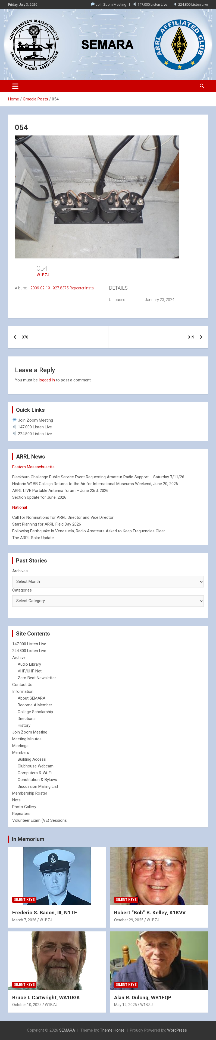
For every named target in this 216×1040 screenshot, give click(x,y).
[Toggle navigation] (15, 86)
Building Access (32, 759)
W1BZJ (43, 275)
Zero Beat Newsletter (37, 677)
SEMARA (67, 1030)
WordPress (177, 1030)
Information (22, 691)
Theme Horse (112, 1030)
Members (20, 752)
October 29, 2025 (128, 920)
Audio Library (29, 664)
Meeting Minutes (27, 738)
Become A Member (35, 705)
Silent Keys (24, 900)
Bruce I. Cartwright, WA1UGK (46, 997)
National (19, 507)
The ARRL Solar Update (33, 537)
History (24, 725)
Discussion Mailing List (38, 786)
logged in (47, 380)
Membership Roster (29, 793)
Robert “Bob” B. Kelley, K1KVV (150, 912)
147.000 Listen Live (150, 4)
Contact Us (22, 684)
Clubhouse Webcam (36, 766)
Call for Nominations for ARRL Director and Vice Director (63, 517)
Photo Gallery (24, 806)
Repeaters (21, 813)
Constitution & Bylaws (37, 779)
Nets (16, 800)
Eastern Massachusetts (33, 466)
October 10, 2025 (27, 1005)
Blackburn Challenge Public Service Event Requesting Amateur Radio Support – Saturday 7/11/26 (98, 477)
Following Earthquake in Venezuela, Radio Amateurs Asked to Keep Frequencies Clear (88, 531)
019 (191, 337)
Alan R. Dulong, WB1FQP (142, 997)
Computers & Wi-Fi (35, 772)
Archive (19, 657)
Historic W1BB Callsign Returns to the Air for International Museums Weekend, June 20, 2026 (95, 483)
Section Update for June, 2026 (39, 497)
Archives (20, 570)
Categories (22, 590)
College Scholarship (35, 711)
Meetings (20, 745)
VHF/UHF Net (30, 671)
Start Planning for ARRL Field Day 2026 (46, 524)
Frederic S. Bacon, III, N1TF (44, 912)
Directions (27, 718)
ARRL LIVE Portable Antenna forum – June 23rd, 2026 (60, 490)
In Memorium (28, 839)
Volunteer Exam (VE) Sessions (39, 820)
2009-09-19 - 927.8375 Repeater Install (62, 288)
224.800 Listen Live (191, 4)
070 (25, 337)
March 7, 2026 (24, 920)
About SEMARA (31, 698)
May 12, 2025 (125, 1005)
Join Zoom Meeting (108, 4)
